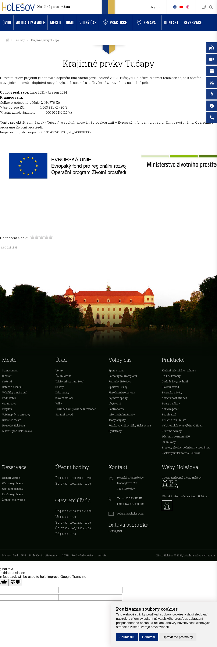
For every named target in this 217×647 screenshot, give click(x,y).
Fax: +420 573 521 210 (130, 503)
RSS (23, 555)
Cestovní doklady (12, 488)
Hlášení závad (170, 387)
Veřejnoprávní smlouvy (16, 414)
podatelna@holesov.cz (130, 513)
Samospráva (10, 370)
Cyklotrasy (115, 431)
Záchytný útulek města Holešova (181, 453)
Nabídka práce (170, 409)
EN (151, 7)
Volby (58, 403)
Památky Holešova (119, 381)
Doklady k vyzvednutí (175, 381)
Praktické (115, 22)
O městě (7, 376)
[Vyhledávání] (211, 7)
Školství (7, 381)
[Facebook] (175, 7)
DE (158, 7)
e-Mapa (146, 23)
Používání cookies (82, 555)
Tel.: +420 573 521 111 (129, 498)
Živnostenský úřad (13, 499)
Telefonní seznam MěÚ (69, 381)
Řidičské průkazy (12, 494)
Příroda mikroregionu (121, 392)
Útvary (59, 370)
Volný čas (87, 23)
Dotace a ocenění (12, 387)
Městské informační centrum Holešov (184, 496)
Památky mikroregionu (122, 376)
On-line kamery (171, 376)
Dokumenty (62, 392)
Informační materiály (121, 414)
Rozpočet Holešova (13, 425)
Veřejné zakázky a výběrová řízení (182, 425)
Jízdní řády (169, 442)
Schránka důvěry (172, 392)
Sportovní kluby (117, 387)
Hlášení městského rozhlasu (179, 370)
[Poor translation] (15, 582)
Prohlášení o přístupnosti (44, 555)
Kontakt (171, 23)
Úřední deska (63, 376)
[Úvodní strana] (7, 40)
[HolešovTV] (181, 7)
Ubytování (114, 403)
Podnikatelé (9, 398)
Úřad (70, 23)
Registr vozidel (11, 477)
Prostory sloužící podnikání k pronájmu (186, 447)
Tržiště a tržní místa (174, 420)
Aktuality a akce (30, 23)
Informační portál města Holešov (182, 477)
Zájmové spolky (118, 398)
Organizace (9, 403)
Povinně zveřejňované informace (75, 409)
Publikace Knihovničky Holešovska (129, 425)
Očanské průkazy (12, 483)
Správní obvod (64, 414)
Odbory (59, 387)
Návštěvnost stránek (174, 398)
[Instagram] (187, 7)
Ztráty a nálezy (171, 403)
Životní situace (64, 398)
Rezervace (193, 23)
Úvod (7, 23)
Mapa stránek (10, 555)
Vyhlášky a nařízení (14, 392)
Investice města (11, 420)
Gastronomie (116, 409)
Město (55, 23)
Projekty (19, 40)
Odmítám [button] (148, 637)
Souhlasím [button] (127, 637)
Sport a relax (116, 370)
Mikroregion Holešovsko (17, 431)
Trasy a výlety (117, 420)
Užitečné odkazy (172, 431)
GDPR (65, 555)
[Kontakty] (204, 7)
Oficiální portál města (53, 7)
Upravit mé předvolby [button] (178, 637)
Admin (102, 555)
